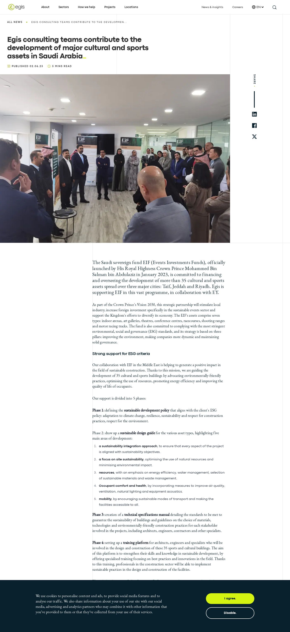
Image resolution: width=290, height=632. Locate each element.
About (45, 7)
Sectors (64, 7)
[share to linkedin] (254, 114)
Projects (109, 7)
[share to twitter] (254, 136)
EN (258, 7)
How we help (86, 7)
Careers (237, 7)
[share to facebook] (254, 125)
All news (14, 22)
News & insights (212, 7)
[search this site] (274, 7)
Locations (131, 7)
